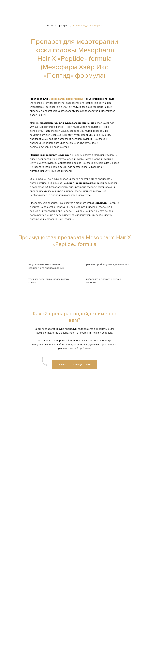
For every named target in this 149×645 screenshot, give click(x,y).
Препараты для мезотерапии (88, 25)
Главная (50, 25)
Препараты (63, 25)
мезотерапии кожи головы (65, 98)
